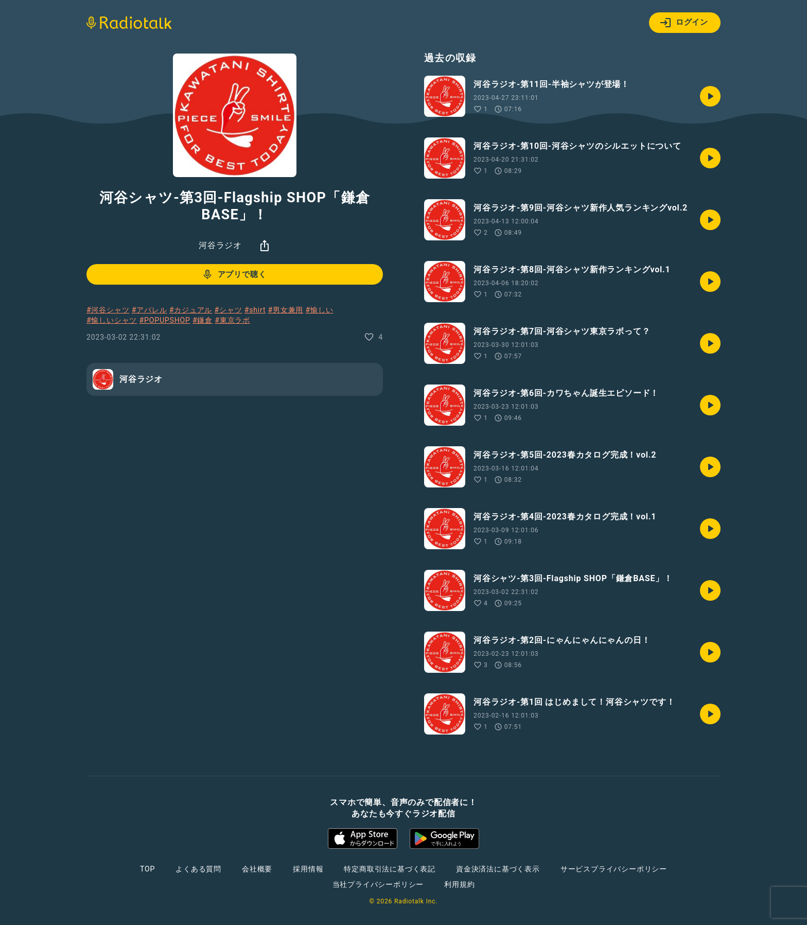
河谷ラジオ (220, 245)
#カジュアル (190, 310)
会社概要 (257, 869)
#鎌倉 (202, 320)
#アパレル (149, 310)
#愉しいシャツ (111, 320)
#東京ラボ (232, 320)
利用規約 (459, 884)
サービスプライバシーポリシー (613, 869)
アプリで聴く (234, 274)
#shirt (255, 310)
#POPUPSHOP (164, 320)
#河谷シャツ (107, 310)
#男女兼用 (286, 310)
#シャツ (228, 310)
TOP (147, 869)
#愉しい (320, 310)
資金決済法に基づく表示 (498, 869)
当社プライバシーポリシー (378, 884)
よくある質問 (198, 869)
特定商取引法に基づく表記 (389, 869)
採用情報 (308, 869)
